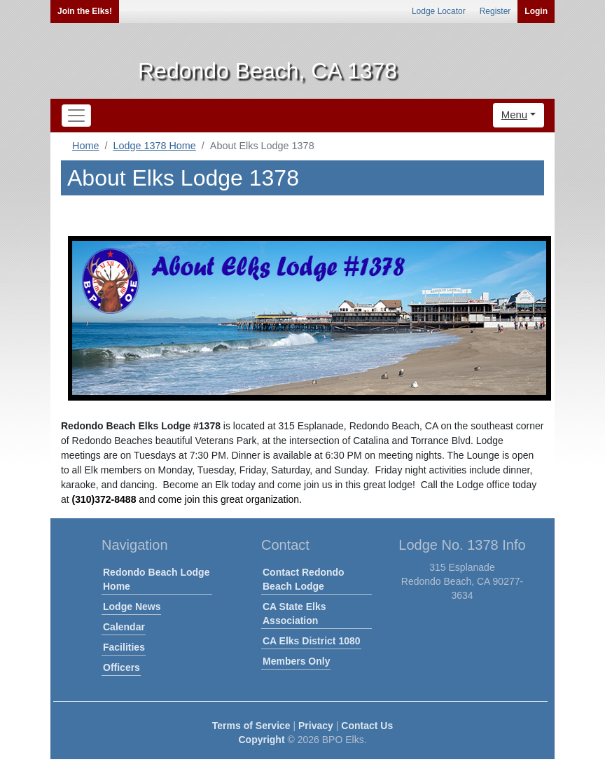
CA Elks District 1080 (312, 640)
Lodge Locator (439, 11)
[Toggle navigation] (76, 115)
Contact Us (367, 725)
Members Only (296, 661)
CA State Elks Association (294, 613)
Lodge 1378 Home (154, 145)
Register (495, 11)
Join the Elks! (84, 11)
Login (536, 11)
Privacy (315, 725)
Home (85, 145)
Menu (514, 114)
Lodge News (131, 606)
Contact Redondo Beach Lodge (304, 579)
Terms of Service (251, 725)
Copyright (261, 739)
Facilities (124, 647)
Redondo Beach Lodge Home (156, 579)
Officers (121, 667)
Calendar (124, 626)
